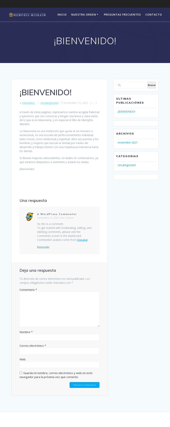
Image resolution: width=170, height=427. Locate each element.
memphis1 (28, 103)
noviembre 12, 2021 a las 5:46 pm (55, 217)
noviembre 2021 (128, 142)
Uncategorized (49, 103)
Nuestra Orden (83, 14)
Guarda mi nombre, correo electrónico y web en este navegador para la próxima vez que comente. (56, 375)
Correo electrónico (33, 345)
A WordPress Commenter (57, 214)
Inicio (62, 14)
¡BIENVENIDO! (126, 111)
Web (23, 359)
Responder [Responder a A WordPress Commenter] (43, 247)
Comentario (28, 289)
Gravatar (82, 240)
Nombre (26, 332)
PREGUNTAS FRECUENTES (122, 14)
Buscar (152, 85)
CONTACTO (153, 14)
